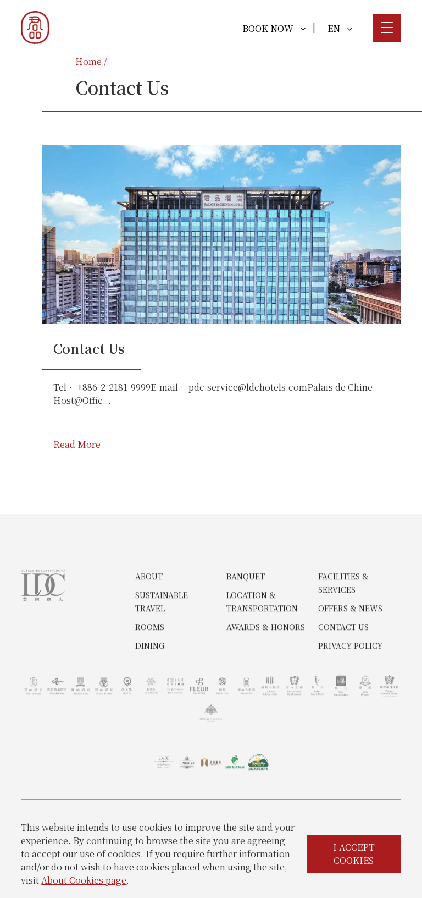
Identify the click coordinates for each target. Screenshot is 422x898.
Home (88, 61)
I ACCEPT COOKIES (354, 854)
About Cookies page (83, 880)
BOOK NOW (274, 28)
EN (339, 28)
